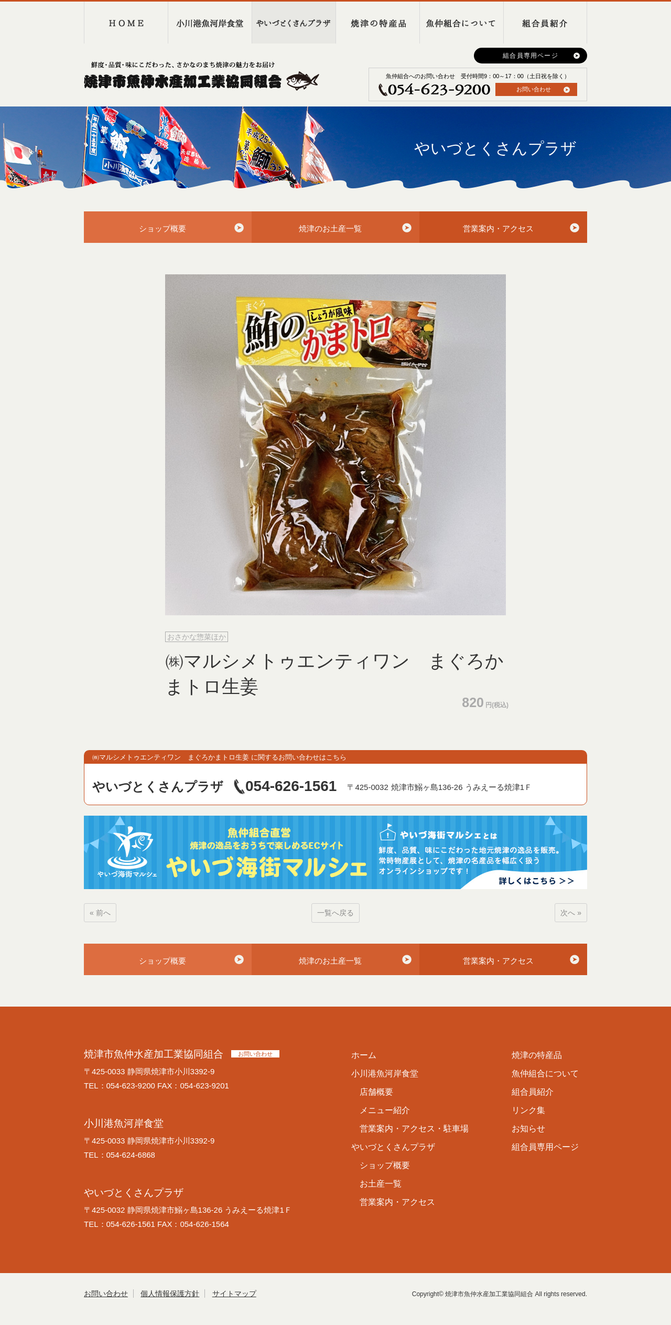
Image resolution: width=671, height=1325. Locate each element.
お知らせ (528, 1128)
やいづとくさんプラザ (294, 23)
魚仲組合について (461, 23)
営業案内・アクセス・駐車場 (414, 1128)
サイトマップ (234, 1293)
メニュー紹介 (385, 1110)
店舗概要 (376, 1091)
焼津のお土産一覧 (330, 228)
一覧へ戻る (335, 913)
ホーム (363, 1055)
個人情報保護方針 (169, 1293)
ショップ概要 (162, 228)
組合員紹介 (545, 23)
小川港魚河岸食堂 (210, 23)
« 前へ (100, 913)
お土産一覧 (381, 1183)
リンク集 (528, 1110)
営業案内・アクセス (498, 228)
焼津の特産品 (377, 23)
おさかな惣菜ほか (196, 637)
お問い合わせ (533, 89)
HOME (126, 23)
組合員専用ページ (530, 55)
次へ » (570, 913)
